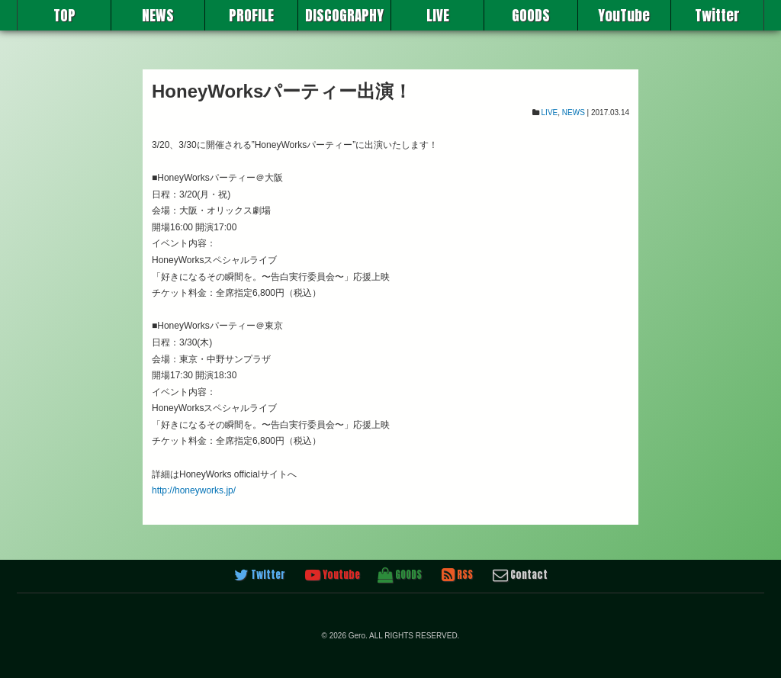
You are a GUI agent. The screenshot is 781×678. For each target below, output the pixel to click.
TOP (64, 15)
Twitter (717, 15)
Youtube (332, 575)
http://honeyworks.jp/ (194, 490)
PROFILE (251, 15)
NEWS (158, 15)
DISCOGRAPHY (344, 15)
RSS (457, 575)
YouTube (624, 15)
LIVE (437, 15)
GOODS (531, 15)
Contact (520, 575)
